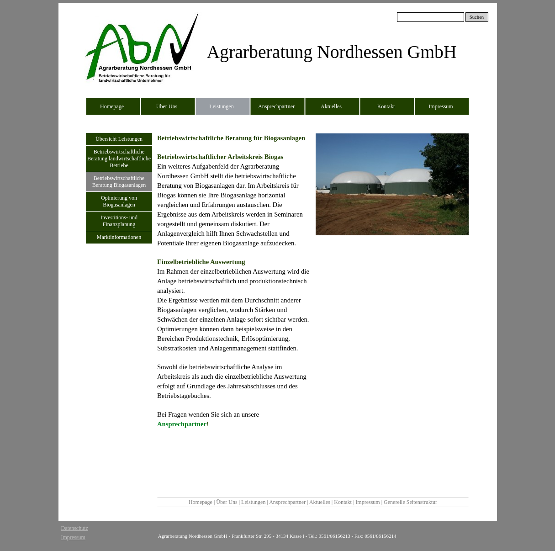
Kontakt (343, 502)
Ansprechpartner (288, 502)
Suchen (477, 17)
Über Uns (227, 502)
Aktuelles (320, 502)
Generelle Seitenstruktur (410, 502)
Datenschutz (74, 528)
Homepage (200, 502)
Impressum (368, 502)
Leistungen (254, 502)
